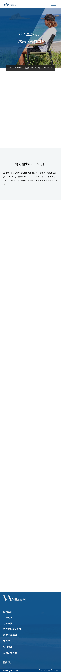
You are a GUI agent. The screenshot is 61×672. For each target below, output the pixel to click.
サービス (7, 617)
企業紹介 (7, 611)
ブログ (6, 641)
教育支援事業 (10, 635)
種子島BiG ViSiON (12, 629)
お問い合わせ (10, 652)
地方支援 (7, 623)
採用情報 (7, 646)
